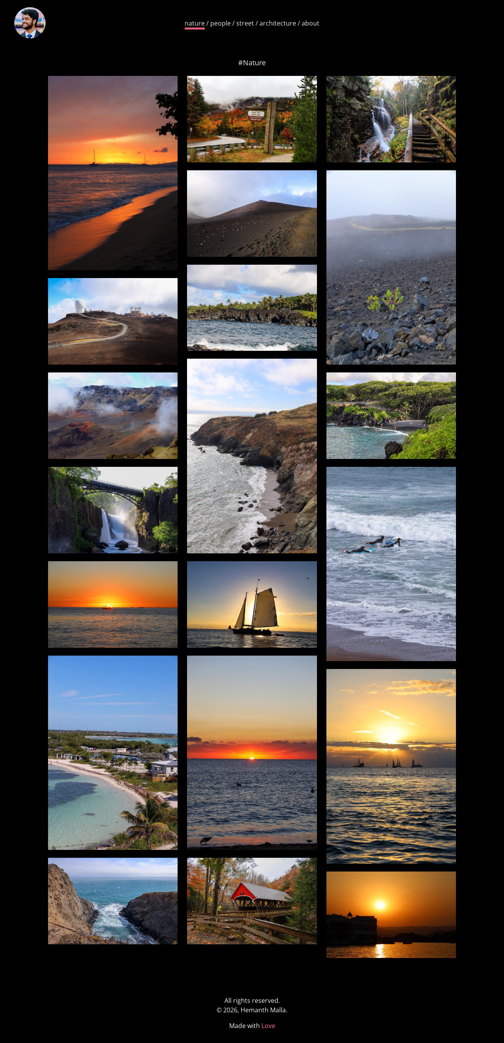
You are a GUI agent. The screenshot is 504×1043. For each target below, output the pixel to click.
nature (195, 23)
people (220, 23)
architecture (277, 23)
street (245, 23)
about (310, 23)
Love (268, 1025)
